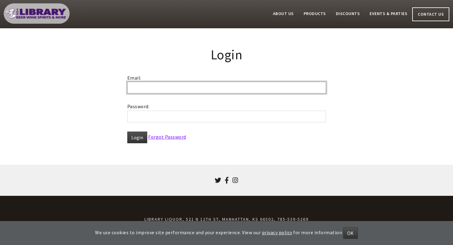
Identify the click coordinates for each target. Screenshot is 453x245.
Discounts (348, 13)
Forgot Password (167, 137)
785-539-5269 (293, 219)
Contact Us (431, 14)
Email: (134, 78)
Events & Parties (388, 13)
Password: (138, 106)
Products (315, 13)
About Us (283, 13)
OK (350, 233)
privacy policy (277, 232)
